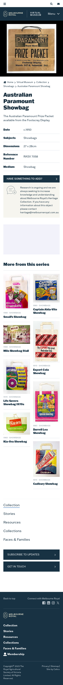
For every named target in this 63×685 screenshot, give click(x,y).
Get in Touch (16, 566)
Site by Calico (53, 669)
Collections (12, 531)
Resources (12, 522)
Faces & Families (16, 539)
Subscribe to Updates (23, 554)
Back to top (9, 598)
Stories (9, 513)
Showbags (8, 86)
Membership (15, 654)
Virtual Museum (25, 82)
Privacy (45, 666)
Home (10, 82)
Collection (41, 82)
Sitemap (55, 666)
